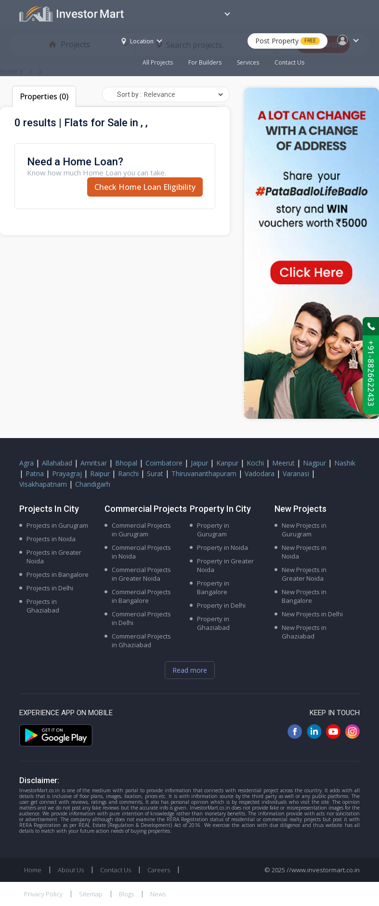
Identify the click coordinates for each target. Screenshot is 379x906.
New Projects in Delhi (312, 614)
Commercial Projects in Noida (141, 551)
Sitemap (91, 894)
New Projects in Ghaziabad (304, 631)
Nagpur (314, 462)
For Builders (208, 58)
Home (32, 870)
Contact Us (289, 62)
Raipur (100, 473)
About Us (71, 870)
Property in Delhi (221, 605)
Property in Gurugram (213, 529)
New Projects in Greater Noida (304, 574)
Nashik (344, 462)
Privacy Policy (43, 894)
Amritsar (93, 462)
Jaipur (199, 462)
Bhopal (126, 462)
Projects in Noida (51, 538)
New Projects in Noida (304, 551)
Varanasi (296, 473)
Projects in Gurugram (57, 525)
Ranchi (128, 473)
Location (137, 41)
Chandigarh (92, 484)
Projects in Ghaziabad (42, 605)
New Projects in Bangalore (304, 596)
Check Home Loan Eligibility (145, 187)
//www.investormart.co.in (323, 870)
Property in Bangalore (213, 587)
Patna (35, 473)
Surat (155, 473)
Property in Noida (222, 547)
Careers (158, 870)
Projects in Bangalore (57, 574)
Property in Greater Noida (225, 565)
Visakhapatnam (43, 484)
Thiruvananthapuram (203, 473)
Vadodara (259, 473)
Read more (189, 670)
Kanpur (227, 462)
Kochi (255, 462)
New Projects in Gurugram (304, 529)
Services (248, 62)
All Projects (158, 62)
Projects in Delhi (49, 588)
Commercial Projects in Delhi (141, 618)
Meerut (283, 462)
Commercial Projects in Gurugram (141, 529)
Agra (26, 462)
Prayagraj (67, 473)
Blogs (126, 894)
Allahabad (57, 462)
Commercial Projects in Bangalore (141, 596)
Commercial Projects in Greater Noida (141, 574)
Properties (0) (44, 96)
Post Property (287, 40)
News (158, 894)
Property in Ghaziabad (213, 623)
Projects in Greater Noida (53, 556)
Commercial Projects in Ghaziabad (141, 640)
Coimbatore (164, 462)
